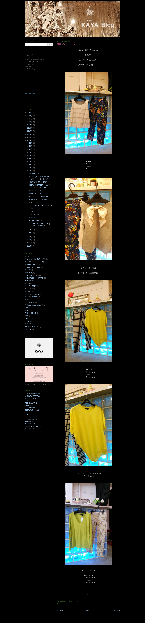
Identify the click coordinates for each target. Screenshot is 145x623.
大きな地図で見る (30, 93)
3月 (30, 171)
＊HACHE (28, 270)
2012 (29, 240)
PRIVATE (28, 324)
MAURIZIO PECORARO (33, 396)
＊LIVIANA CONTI (31, 275)
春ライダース (33, 217)
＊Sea (27, 300)
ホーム (88, 611)
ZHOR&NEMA (30, 408)
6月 (30, 161)
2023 (29, 112)
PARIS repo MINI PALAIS (38, 200)
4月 (30, 168)
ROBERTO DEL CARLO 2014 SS (40, 197)
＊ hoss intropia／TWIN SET (35, 259)
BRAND (27, 310)
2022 (29, 116)
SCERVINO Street (32, 410)
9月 (30, 152)
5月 (30, 165)
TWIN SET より (34, 173)
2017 (29, 131)
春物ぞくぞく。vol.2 (36, 190)
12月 (31, 143)
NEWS (64, 603)
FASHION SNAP (30, 313)
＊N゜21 (28, 283)
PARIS (27, 321)
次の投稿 (60, 611)
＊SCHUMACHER (31, 297)
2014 (29, 140)
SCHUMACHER (30, 398)
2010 (29, 246)
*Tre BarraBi (29, 308)
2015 (29, 137)
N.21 (26, 401)
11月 (31, 146)
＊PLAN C (28, 291)
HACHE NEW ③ (35, 220)
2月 (30, 230)
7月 (30, 158)
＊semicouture (30, 302)
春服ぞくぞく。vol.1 (36, 193)
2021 (29, 119)
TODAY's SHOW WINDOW (38, 182)
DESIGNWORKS (31, 419)
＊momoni (28, 281)
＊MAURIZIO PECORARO (34, 278)
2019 (29, 125)
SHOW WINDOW (31, 327)
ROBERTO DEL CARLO (33, 426)
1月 (30, 233)
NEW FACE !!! (34, 203)
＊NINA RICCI (30, 286)
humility (27, 316)
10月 (31, 149)
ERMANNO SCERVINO (33, 394)
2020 (29, 122)
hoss (26, 417)
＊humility (28, 273)
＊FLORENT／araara (32, 267)
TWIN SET (32, 211)
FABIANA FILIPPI (31, 405)
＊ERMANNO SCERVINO (34, 262)
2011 (29, 243)
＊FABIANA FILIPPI (31, 264)
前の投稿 (117, 611)
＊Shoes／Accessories (33, 305)
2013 (29, 237)
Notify (27, 415)
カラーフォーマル (35, 214)
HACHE (27, 412)
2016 (29, 134)
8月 (30, 155)
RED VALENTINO (31, 403)
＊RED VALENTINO (32, 294)
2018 (29, 128)
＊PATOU (28, 289)
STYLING (28, 329)
